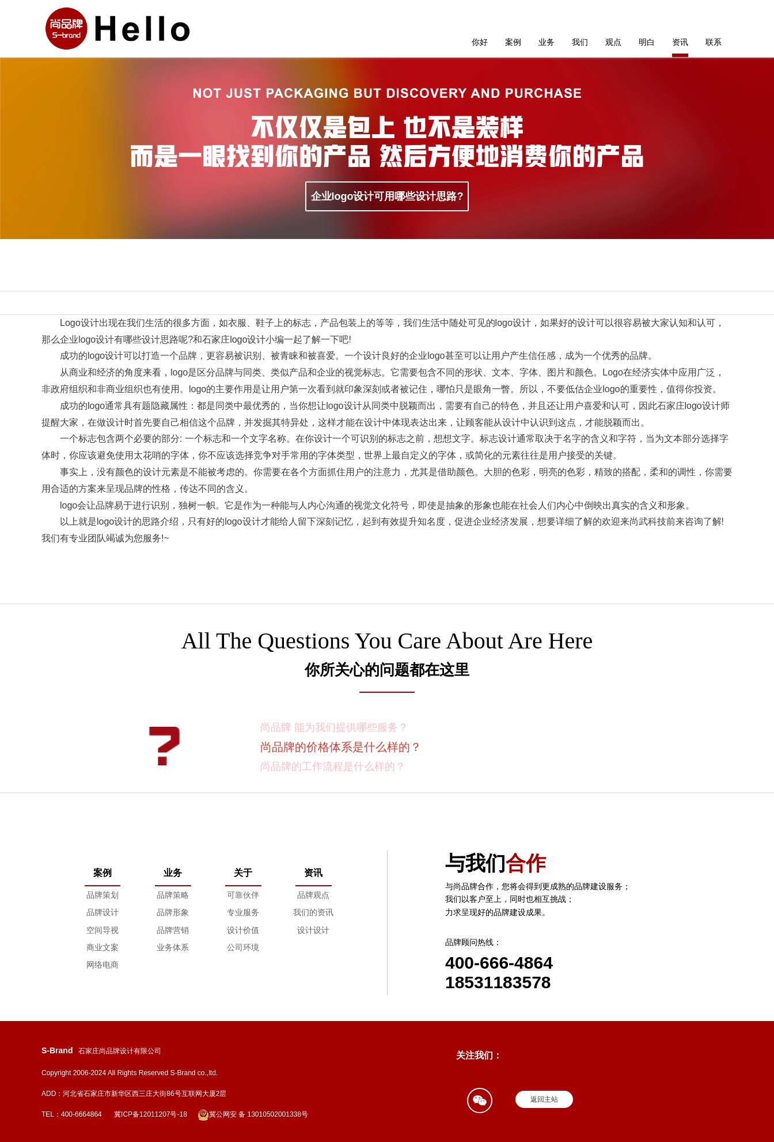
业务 (546, 42)
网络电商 (102, 964)
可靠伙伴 (243, 895)
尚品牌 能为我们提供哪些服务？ (334, 727)
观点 (613, 42)
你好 (480, 42)
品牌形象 (173, 912)
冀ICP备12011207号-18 (150, 1114)
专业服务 (243, 912)
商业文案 (102, 947)
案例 (513, 42)
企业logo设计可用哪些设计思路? (387, 196)
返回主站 (544, 1099)
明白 (647, 42)
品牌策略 (173, 895)
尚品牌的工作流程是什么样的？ (332, 766)
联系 (713, 42)
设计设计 (313, 930)
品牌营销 (173, 930)
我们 (580, 42)
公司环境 (243, 947)
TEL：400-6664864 (71, 1114)
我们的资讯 (313, 912)
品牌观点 (313, 895)
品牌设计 (102, 912)
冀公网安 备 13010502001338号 (253, 1115)
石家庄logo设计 (233, 339)
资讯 (680, 42)
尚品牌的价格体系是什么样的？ (341, 747)
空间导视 (102, 930)
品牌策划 (102, 895)
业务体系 (173, 947)
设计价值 (243, 930)
